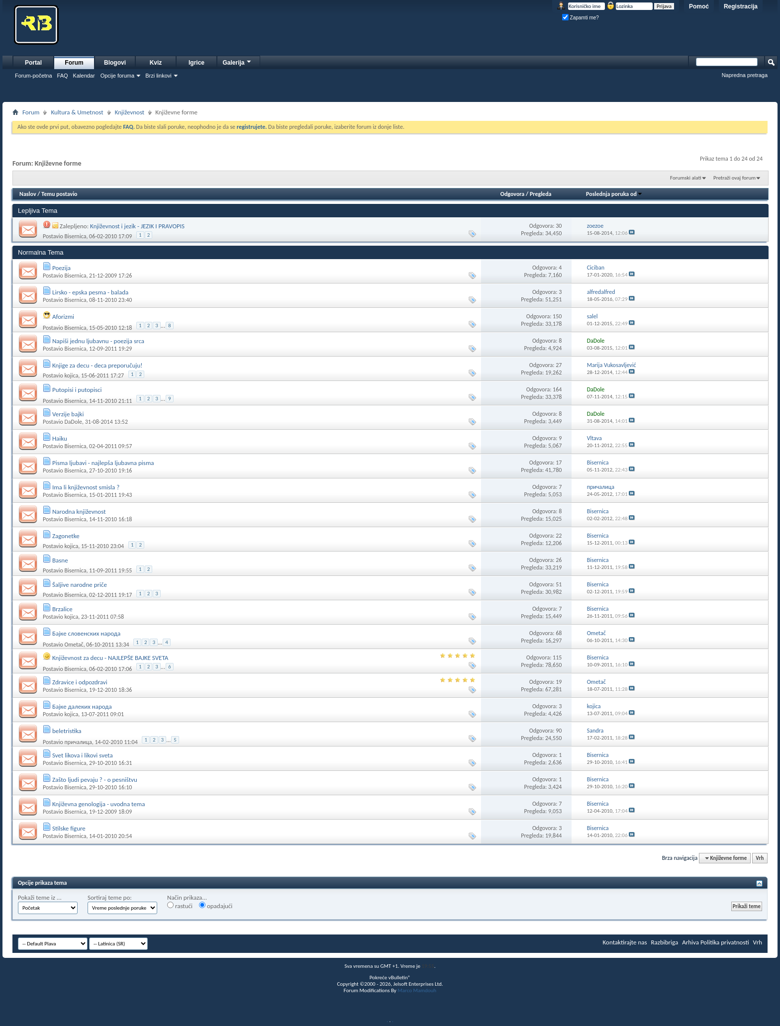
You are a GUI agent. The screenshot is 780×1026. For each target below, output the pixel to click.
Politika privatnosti (724, 942)
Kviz (156, 62)
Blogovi (115, 62)
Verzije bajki (68, 414)
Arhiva (690, 942)
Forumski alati (685, 178)
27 (559, 365)
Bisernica (75, 236)
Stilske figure (69, 828)
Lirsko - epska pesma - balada (90, 292)
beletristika (67, 731)
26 (559, 560)
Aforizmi (63, 316)
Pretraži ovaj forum (734, 178)
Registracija (741, 6)
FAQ (62, 76)
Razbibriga (665, 942)
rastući (180, 906)
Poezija (61, 268)
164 (557, 389)
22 (559, 535)
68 (559, 633)
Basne (60, 560)
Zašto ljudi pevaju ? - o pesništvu (94, 779)
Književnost (130, 112)
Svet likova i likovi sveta (82, 755)
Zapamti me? (580, 17)
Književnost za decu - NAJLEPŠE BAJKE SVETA (110, 657)
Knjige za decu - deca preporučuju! (97, 365)
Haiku (59, 438)
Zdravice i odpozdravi (79, 682)
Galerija (237, 61)
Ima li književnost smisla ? (85, 487)
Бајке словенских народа (86, 633)
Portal (33, 62)
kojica (71, 375)
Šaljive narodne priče (79, 584)
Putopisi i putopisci (77, 389)
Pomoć (699, 6)
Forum (74, 62)
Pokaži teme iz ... (40, 897)
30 (559, 225)
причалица (78, 742)
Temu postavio (59, 193)
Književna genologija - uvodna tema (98, 804)
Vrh (760, 858)
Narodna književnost (79, 511)
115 (557, 657)
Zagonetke (66, 536)
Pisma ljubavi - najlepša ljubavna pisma (103, 462)
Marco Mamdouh (416, 990)
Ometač (73, 644)
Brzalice (62, 609)
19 (559, 681)
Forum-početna (33, 76)
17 (559, 462)
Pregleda (541, 193)
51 (559, 584)
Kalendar (84, 76)
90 (559, 730)
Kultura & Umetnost (77, 112)
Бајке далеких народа (82, 706)
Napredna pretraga (745, 75)
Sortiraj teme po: (110, 897)
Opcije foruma (117, 76)
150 (557, 316)
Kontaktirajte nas (625, 942)
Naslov (27, 193)
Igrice (196, 62)
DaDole (73, 421)
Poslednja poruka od (614, 193)
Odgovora (512, 193)
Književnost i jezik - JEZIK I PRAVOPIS (137, 226)
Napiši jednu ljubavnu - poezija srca (98, 341)
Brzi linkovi (158, 76)
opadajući (215, 906)
